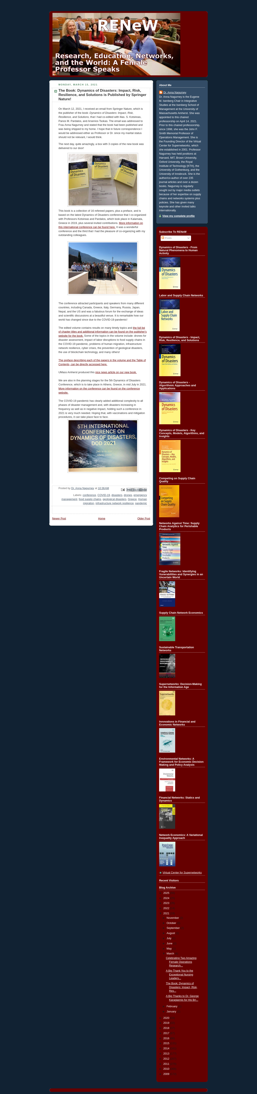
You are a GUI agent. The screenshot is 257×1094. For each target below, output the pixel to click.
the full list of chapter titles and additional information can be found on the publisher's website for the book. (102, 332)
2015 (166, 1043)
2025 (166, 893)
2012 (166, 1058)
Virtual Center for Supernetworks (182, 872)
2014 (166, 1048)
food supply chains (90, 499)
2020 (166, 1017)
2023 (166, 903)
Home (101, 518)
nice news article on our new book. (116, 372)
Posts (166, 238)
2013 (166, 1053)
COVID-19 (103, 495)
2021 (166, 913)
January (172, 1011)
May (169, 948)
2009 (166, 1074)
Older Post (143, 518)
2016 (166, 1038)
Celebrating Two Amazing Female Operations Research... (181, 962)
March (171, 953)
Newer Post (59, 518)
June (170, 943)
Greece (132, 499)
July (169, 938)
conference (89, 495)
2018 (166, 1028)
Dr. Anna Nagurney (174, 92)
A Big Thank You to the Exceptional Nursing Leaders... (179, 974)
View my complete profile (178, 216)
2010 (166, 1068)
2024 (166, 898)
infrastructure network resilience (115, 503)
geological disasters (114, 499)
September (174, 928)
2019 (166, 1022)
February (172, 1006)
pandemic (141, 503)
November (173, 917)
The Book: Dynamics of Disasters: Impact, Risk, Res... (181, 987)
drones (128, 495)
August (171, 933)
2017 (166, 1033)
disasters (117, 495)
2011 (166, 1063)
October (172, 923)
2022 (166, 908)
